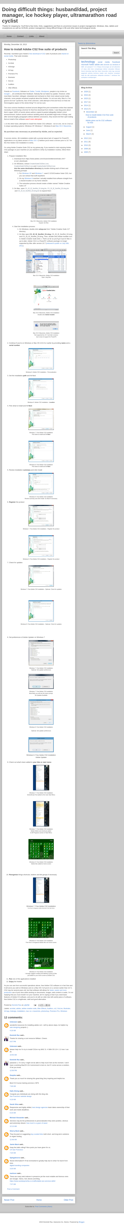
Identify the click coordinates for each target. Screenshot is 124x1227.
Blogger (81, 1222)
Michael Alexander (17, 1118)
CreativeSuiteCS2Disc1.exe (39, 164)
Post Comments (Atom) (43, 1206)
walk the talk (85, 75)
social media (104, 62)
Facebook (15, 91)
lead (93, 71)
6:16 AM (13, 1113)
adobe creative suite (29, 1008)
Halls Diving (14, 1091)
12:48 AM (13, 1140)
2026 (86, 92)
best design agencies (40, 1107)
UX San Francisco (16, 1150)
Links (31, 36)
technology (88, 61)
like (96, 71)
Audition (50, 1008)
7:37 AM (13, 1184)
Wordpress (45, 91)
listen (99, 71)
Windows (63, 1011)
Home (9, 36)
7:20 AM (13, 1153)
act (110, 67)
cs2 (55, 1008)
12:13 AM (13, 1126)
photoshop (45, 1011)
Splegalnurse (15, 1158)
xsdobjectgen (92, 77)
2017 (86, 102)
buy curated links (37, 1134)
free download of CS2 (37, 54)
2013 (86, 109)
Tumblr (37, 91)
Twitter (32, 91)
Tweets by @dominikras (86, 43)
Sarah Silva (14, 1104)
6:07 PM (13, 1041)
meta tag (111, 71)
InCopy (6, 1011)
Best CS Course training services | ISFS (24, 1083)
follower (117, 69)
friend (83, 71)
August (89, 127)
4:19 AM (13, 1099)
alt (113, 67)
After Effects (41, 1008)
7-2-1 (95, 67)
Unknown (13, 1022)
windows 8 (116, 65)
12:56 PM (13, 1070)
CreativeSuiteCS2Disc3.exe (46, 166)
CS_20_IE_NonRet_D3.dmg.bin (28, 191)
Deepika (13, 1075)
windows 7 (107, 75)
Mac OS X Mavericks (63, 126)
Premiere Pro (55, 1011)
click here (90, 69)
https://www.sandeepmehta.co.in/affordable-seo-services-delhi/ (32, 1181)
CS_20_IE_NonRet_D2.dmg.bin (58, 188)
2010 (86, 145)
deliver (105, 69)
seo (101, 65)
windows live (116, 75)
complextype (98, 69)
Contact (20, 36)
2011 (86, 142)
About (41, 36)
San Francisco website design (21, 1096)
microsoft (84, 65)
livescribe (105, 71)
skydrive (110, 73)
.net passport (88, 67)
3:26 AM (13, 1169)
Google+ (7, 94)
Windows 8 (29, 178)
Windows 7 (39, 173)
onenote (117, 71)
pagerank (84, 73)
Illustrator (67, 1008)
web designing (15, 1027)
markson (13, 1173)
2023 (86, 98)
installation (21, 1011)
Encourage (105, 67)
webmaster (93, 75)
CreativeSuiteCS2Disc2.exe (23, 166)
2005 (86, 152)
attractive (117, 67)
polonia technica (93, 73)
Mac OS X (34, 140)
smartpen (117, 73)
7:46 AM (13, 1086)
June (88, 130)
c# (82, 69)
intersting (88, 71)
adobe (18, 1008)
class (85, 69)
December (90, 112)
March (88, 134)
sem (106, 73)
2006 (86, 149)
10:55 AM (13, 1055)
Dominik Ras (15, 1035)
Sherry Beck (14, 1131)
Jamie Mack (14, 1144)
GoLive (60, 1008)
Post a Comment (13, 1189)
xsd (82, 67)
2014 (86, 105)
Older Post (68, 1200)
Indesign (13, 1011)
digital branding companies (19, 1165)
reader (102, 73)
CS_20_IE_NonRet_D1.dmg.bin (35, 188)
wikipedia (101, 75)
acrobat (12, 1008)
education (111, 69)
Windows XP (26, 173)
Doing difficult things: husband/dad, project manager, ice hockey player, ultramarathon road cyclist (59, 15)
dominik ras (108, 65)
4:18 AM (13, 1030)
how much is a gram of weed (36, 1123)
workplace (84, 77)
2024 (86, 95)
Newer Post (9, 1200)
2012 (86, 138)
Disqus (99, 67)
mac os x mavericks (33, 1011)
